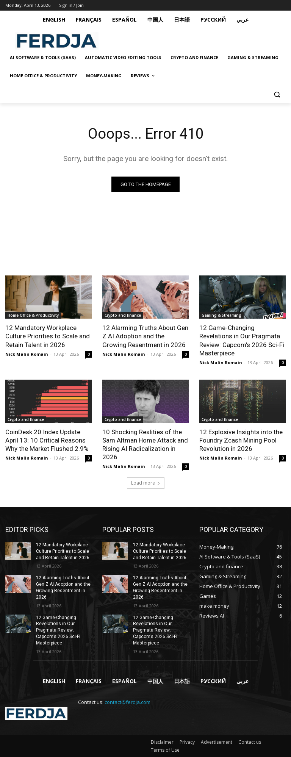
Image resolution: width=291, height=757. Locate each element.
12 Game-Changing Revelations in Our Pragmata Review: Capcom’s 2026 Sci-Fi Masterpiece (241, 340)
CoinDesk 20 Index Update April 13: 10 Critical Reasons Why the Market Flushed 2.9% (47, 440)
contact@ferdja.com (127, 702)
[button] (277, 94)
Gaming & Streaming (221, 315)
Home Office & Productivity (33, 315)
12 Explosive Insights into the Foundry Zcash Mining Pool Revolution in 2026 (241, 440)
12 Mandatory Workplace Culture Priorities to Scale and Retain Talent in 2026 (47, 336)
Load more (145, 483)
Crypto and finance (123, 315)
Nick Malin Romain (26, 354)
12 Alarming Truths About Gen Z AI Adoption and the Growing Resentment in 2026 (145, 336)
